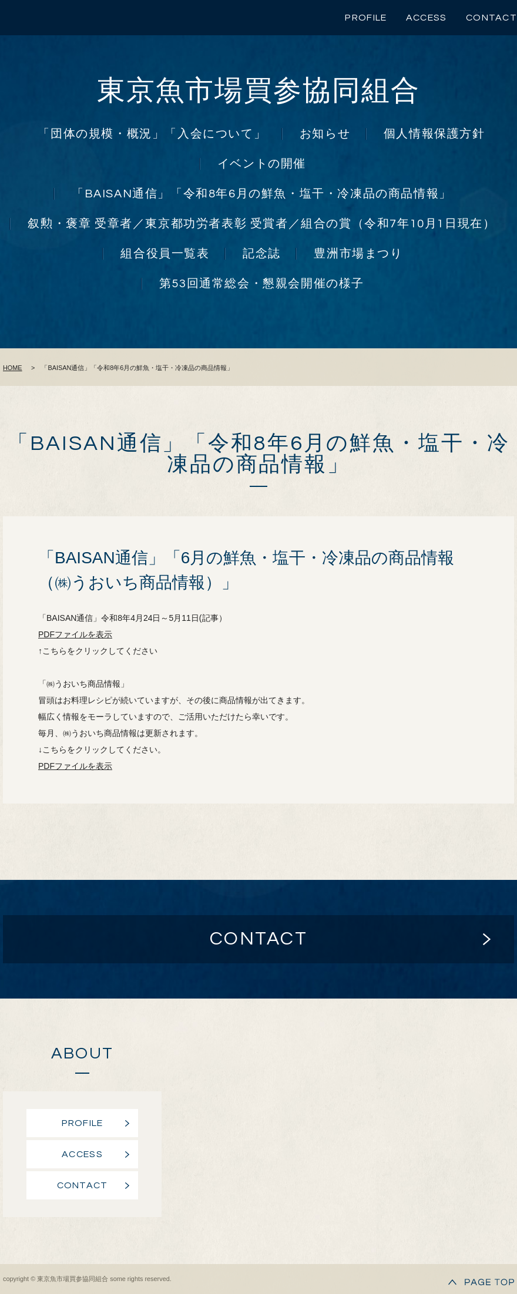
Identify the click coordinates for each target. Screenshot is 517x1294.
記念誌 (262, 254)
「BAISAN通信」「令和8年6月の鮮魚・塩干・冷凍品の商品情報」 (262, 194)
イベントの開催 (261, 164)
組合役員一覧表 (164, 254)
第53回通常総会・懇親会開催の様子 (261, 284)
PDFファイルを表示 (75, 634)
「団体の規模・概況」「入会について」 (152, 134)
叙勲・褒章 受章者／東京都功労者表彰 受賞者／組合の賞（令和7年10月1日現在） (261, 224)
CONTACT (491, 17)
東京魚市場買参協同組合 (258, 91)
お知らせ (325, 134)
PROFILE (366, 17)
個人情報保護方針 (434, 134)
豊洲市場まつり (358, 254)
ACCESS (426, 17)
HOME (12, 368)
